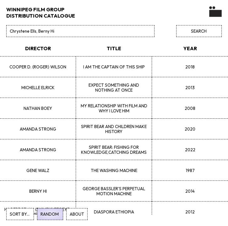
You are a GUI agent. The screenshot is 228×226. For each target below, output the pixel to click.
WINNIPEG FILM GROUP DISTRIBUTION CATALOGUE (40, 12)
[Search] (80, 31)
